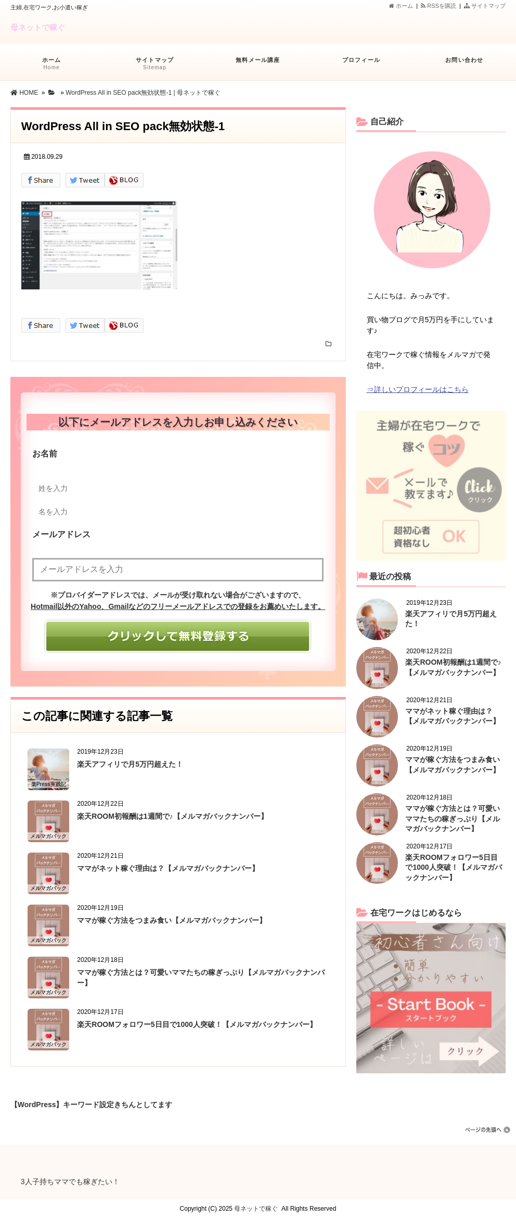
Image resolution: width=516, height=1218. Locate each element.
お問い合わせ (464, 64)
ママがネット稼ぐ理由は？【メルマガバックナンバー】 (168, 868)
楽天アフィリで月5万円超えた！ (130, 764)
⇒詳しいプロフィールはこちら (418, 389)
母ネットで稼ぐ (37, 27)
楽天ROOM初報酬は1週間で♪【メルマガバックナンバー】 (172, 816)
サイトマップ (485, 6)
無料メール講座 (258, 64)
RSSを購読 (440, 6)
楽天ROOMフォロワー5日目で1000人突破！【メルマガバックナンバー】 (196, 1024)
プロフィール (361, 64)
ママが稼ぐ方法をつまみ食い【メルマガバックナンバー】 (171, 920)
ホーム (401, 6)
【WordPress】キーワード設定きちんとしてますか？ (91, 1102)
